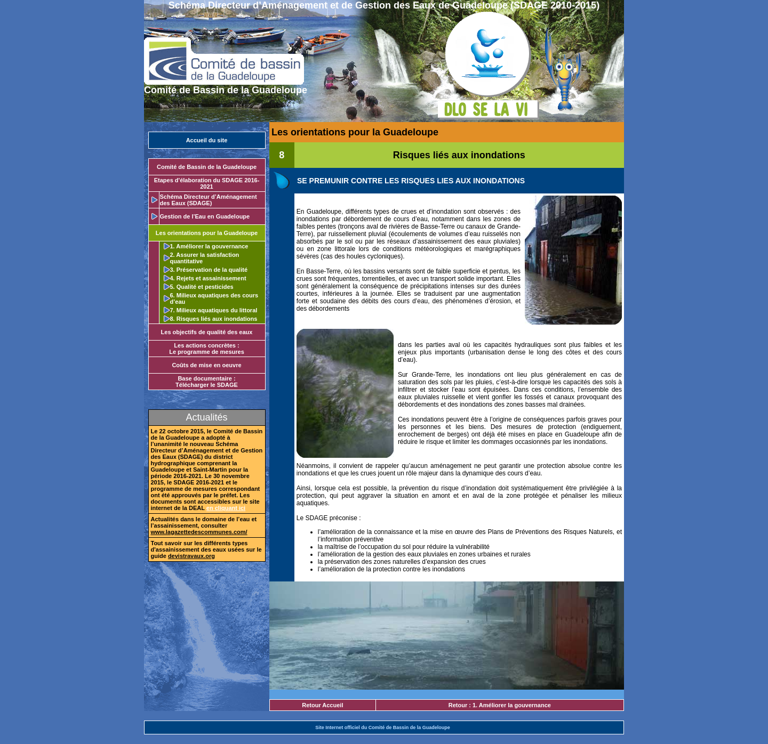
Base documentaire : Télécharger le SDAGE (206, 381)
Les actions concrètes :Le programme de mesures (206, 348)
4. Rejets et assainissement (208, 278)
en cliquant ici (225, 508)
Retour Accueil (322, 705)
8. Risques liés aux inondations (214, 319)
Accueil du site (207, 140)
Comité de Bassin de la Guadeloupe (207, 167)
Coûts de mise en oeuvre (206, 365)
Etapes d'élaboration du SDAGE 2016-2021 (207, 183)
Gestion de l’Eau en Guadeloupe (205, 216)
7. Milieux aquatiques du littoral (214, 310)
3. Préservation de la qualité (209, 269)
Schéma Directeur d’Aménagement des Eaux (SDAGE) (208, 199)
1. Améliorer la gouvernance (209, 246)
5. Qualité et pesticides (202, 287)
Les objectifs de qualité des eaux (207, 332)
